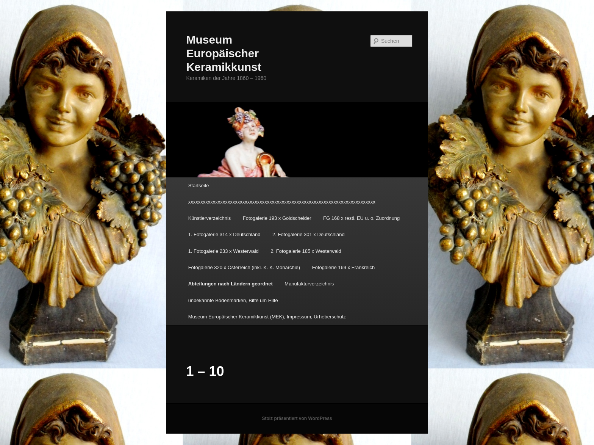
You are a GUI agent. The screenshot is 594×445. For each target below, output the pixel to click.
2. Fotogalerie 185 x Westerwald (305, 251)
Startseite (198, 185)
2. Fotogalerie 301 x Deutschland (308, 234)
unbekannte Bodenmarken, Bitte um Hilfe (233, 300)
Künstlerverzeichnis (209, 218)
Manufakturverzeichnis (309, 284)
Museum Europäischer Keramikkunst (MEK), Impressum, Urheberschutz (267, 317)
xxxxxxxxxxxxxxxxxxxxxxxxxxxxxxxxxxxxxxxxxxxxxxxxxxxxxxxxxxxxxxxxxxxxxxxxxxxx (281, 202)
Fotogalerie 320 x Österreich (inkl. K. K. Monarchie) (244, 267)
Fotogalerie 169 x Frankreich (343, 267)
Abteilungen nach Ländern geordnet (230, 284)
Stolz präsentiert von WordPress (297, 418)
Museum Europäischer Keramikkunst (223, 53)
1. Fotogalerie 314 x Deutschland (224, 234)
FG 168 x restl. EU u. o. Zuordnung (361, 218)
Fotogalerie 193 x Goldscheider (277, 218)
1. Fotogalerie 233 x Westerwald (223, 251)
